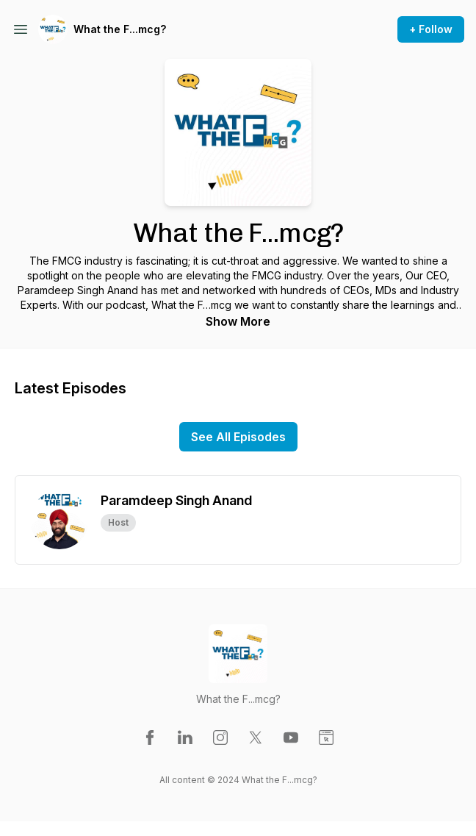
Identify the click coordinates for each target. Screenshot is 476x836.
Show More (238, 321)
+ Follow (430, 29)
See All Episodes (238, 436)
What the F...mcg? (119, 29)
